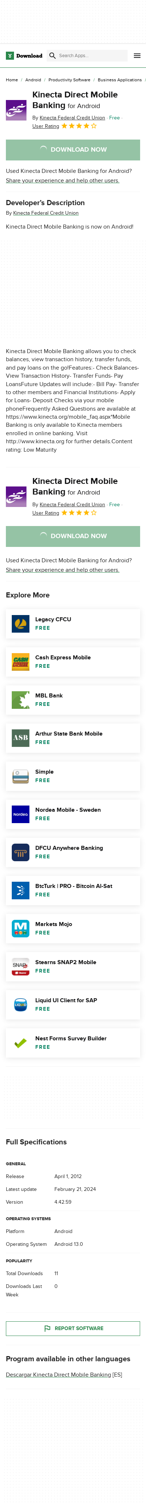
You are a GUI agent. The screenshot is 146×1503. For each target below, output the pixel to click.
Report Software (73, 1328)
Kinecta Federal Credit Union (46, 213)
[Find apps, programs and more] (87, 56)
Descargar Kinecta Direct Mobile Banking (58, 1374)
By (68, 118)
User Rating (64, 125)
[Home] (12, 80)
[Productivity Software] (69, 80)
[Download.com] (24, 56)
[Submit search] (52, 56)
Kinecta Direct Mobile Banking (75, 100)
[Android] (33, 80)
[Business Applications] (120, 80)
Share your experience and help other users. (63, 180)
